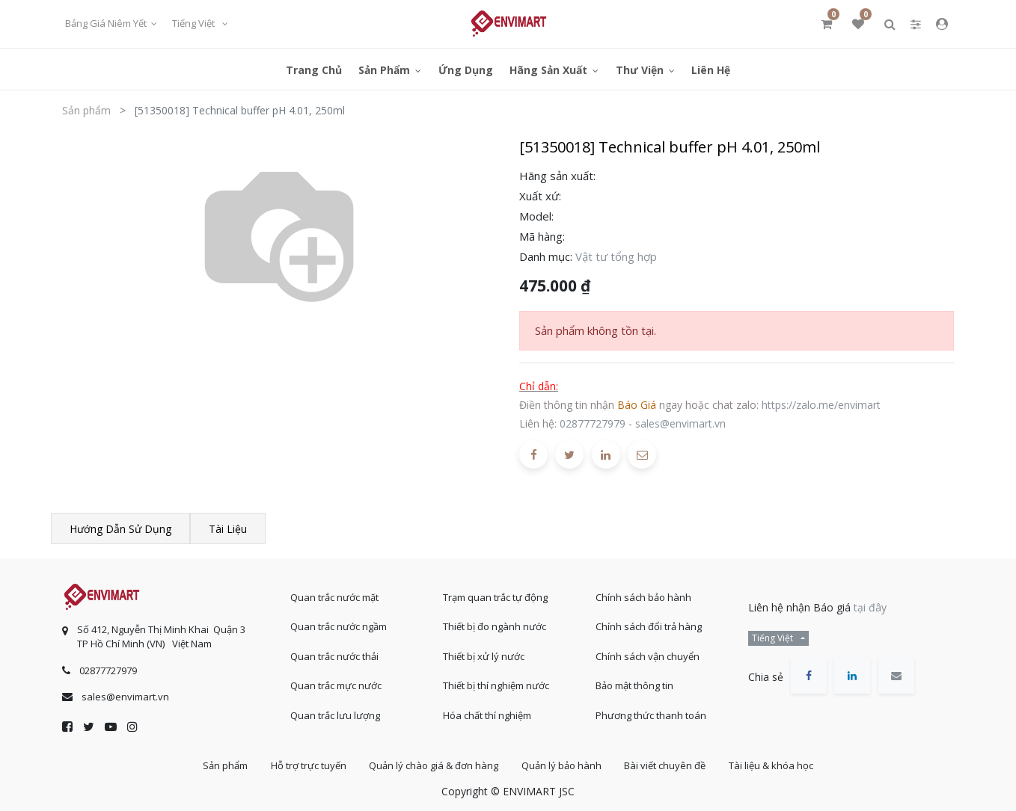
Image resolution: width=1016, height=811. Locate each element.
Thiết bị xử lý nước (483, 656)
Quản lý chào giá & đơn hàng (433, 765)
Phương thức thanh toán (651, 715)
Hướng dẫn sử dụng (120, 529)
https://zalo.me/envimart (821, 405)
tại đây (870, 607)
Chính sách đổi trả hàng (649, 626)
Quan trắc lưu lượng (335, 715)
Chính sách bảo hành (643, 597)
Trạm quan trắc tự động (495, 597)
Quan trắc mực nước (336, 685)
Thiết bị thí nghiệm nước (496, 685)
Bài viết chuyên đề (665, 765)
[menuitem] (314, 69)
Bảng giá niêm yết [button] (107, 23)
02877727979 (592, 423)
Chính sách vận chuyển (648, 656)
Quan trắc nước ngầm (338, 626)
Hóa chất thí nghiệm (487, 715)
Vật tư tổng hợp (616, 256)
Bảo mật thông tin (634, 685)
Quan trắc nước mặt (334, 597)
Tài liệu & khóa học (771, 765)
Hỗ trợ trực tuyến (308, 765)
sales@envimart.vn (680, 423)
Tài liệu (228, 529)
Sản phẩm (86, 110)
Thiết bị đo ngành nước (494, 626)
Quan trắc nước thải (334, 656)
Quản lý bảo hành (561, 765)
